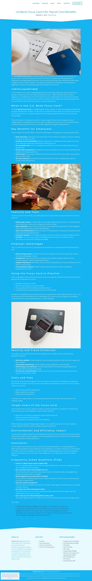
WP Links (66, 549)
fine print (9, 575)
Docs (59, 3)
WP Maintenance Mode (70, 543)
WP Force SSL (67, 547)
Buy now (77, 3)
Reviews (45, 3)
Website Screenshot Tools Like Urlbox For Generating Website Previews (42, 511)
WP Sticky (66, 559)
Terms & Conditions (45, 545)
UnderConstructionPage (71, 541)
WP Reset (66, 545)
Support (67, 3)
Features (36, 3)
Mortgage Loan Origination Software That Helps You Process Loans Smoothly (44, 513)
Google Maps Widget (70, 551)
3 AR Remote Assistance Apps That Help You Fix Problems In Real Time (42, 506)
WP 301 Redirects (69, 557)
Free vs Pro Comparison (47, 547)
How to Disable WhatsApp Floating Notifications (33, 515)
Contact (41, 541)
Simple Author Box (69, 561)
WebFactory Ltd (16, 541)
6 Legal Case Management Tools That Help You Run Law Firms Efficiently (42, 509)
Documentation (44, 543)
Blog (52, 3)
